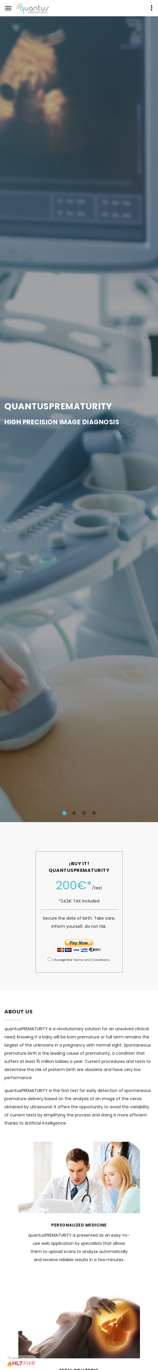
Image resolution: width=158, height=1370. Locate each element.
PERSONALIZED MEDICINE (79, 1225)
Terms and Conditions (91, 959)
